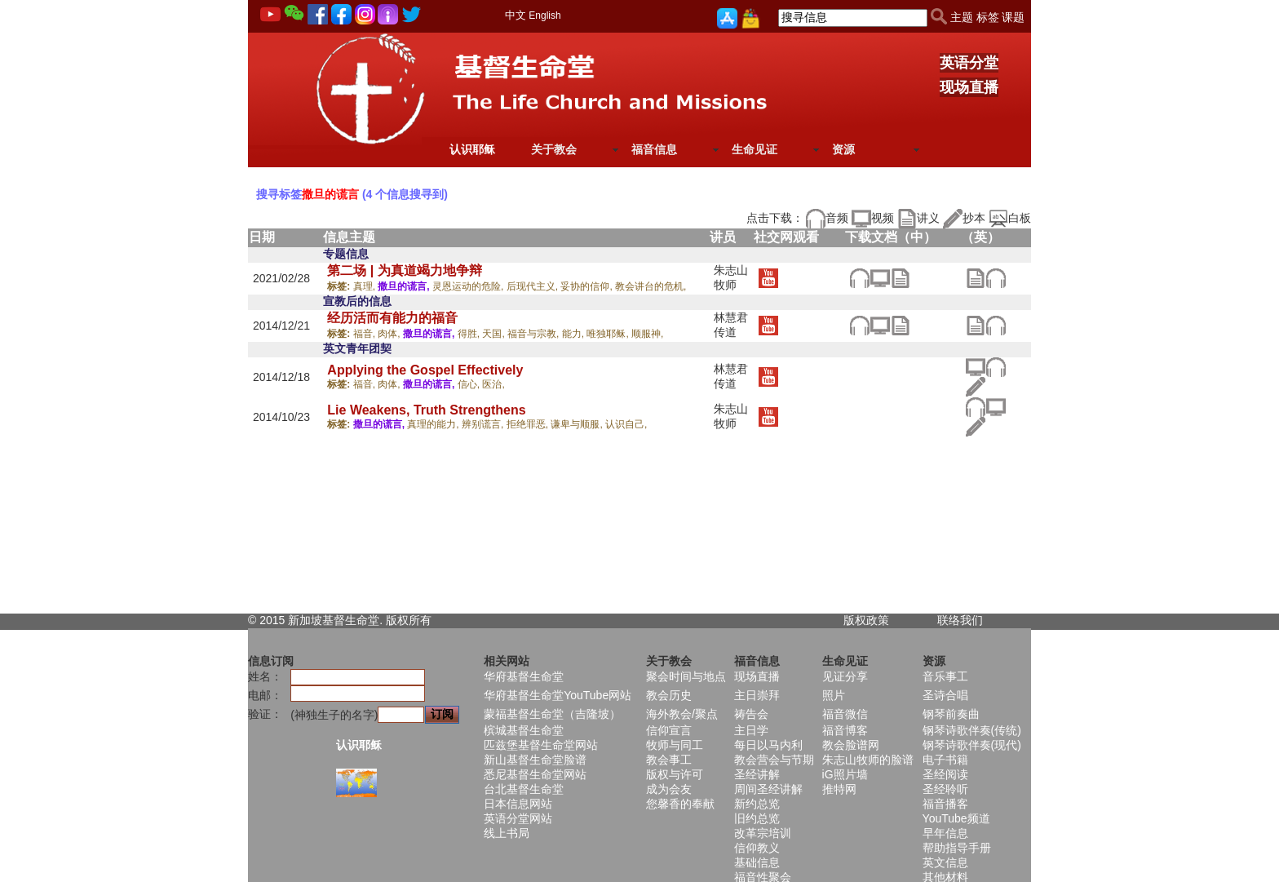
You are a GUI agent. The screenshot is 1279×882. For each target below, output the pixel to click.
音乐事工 (945, 676)
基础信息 (757, 862)
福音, (365, 333)
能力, (574, 333)
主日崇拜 (757, 695)
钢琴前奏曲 (951, 713)
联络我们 (960, 620)
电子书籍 (945, 759)
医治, (493, 384)
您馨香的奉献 (680, 803)
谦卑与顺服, (578, 424)
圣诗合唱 (945, 695)
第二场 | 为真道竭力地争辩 (404, 270)
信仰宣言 (669, 730)
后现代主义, (534, 286)
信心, (470, 384)
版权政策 (866, 620)
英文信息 (945, 862)
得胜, (470, 333)
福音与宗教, (534, 333)
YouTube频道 (956, 818)
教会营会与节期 (774, 759)
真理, (365, 286)
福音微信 (845, 713)
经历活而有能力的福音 (392, 318)
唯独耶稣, (608, 333)
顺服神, (647, 333)
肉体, (390, 333)
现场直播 (969, 87)
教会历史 (669, 695)
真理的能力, (434, 424)
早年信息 (945, 833)
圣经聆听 (945, 789)
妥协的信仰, (587, 286)
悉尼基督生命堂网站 (535, 774)
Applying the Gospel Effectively (425, 370)
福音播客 (945, 803)
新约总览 (757, 803)
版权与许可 (674, 774)
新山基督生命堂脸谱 (535, 759)
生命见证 (754, 149)
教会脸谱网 (850, 744)
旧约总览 (757, 818)
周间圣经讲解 (768, 789)
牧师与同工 (674, 744)
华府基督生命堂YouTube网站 (557, 695)
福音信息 (654, 149)
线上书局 (506, 833)
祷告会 (751, 713)
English (544, 15)
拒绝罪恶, (529, 424)
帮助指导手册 (957, 847)
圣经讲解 (757, 774)
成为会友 (669, 789)
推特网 (839, 789)
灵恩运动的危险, (469, 286)
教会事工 (669, 759)
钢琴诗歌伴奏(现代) (972, 744)
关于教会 (554, 149)
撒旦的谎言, (405, 286)
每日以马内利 (768, 744)
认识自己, (626, 424)
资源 (843, 149)
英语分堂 (969, 63)
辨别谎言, (484, 424)
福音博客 (845, 730)
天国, (494, 333)
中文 (515, 15)
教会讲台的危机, (650, 286)
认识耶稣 (472, 149)
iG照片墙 (845, 774)
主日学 (751, 730)
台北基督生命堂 (524, 789)
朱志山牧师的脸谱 (868, 759)
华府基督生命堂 (524, 676)
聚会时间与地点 (686, 676)
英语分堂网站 (518, 818)
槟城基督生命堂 (524, 730)
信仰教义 (757, 847)
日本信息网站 (518, 803)
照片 (833, 695)
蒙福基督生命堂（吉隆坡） (552, 713)
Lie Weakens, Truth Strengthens (426, 410)
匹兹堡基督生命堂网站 (541, 744)
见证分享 (845, 676)
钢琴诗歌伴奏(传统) (972, 730)
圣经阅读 (945, 774)
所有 (420, 620)
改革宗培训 (762, 833)
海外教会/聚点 (682, 713)
